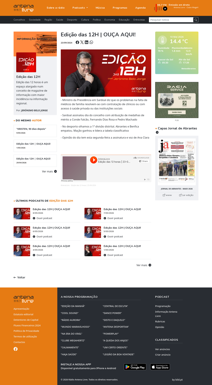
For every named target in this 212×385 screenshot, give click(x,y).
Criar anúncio (162, 354)
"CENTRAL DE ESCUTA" (115, 306)
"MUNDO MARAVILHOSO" (75, 326)
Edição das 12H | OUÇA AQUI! (35, 145)
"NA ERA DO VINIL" (71, 333)
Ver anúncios (162, 349)
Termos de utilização (25, 336)
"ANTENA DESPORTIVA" (116, 326)
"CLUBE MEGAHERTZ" (73, 340)
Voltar (19, 277)
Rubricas (160, 321)
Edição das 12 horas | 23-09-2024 (83, 185)
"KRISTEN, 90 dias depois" (35, 130)
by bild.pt (177, 379)
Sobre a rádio (56, 7)
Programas (120, 7)
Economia (110, 19)
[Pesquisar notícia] (171, 19)
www (167, 195)
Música (100, 7)
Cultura (85, 19)
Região (48, 19)
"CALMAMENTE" (70, 347)
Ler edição (186, 195)
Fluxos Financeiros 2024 (27, 325)
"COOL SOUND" (70, 313)
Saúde (59, 19)
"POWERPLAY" (111, 333)
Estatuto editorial (23, 314)
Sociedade (35, 19)
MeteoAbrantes (189, 68)
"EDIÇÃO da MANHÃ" (73, 306)
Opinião (159, 327)
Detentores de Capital (26, 319)
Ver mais (49, 171)
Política (97, 19)
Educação (124, 19)
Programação (162, 306)
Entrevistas (139, 19)
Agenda (140, 7)
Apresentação (21, 308)
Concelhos (19, 19)
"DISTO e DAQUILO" (114, 320)
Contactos (19, 342)
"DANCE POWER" (112, 313)
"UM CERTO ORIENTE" (115, 347)
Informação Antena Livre (166, 314)
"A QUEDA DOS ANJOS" (115, 340)
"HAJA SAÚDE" (69, 354)
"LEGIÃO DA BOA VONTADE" (118, 354)
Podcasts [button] (79, 7)
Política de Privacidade (26, 330)
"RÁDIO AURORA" (70, 320)
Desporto (72, 19)
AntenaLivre (65, 185)
